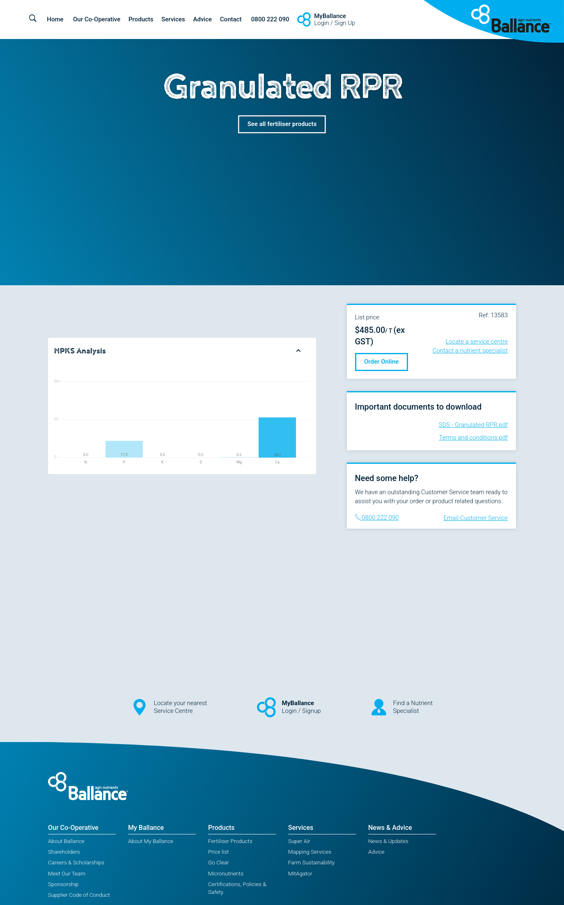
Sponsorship (63, 884)
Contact (231, 19)
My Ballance (146, 828)
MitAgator (300, 873)
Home (55, 19)
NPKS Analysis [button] (80, 350)
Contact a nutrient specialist (470, 350)
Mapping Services (309, 851)
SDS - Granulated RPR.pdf (473, 424)
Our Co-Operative (96, 19)
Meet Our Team (66, 873)
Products (141, 19)
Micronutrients (225, 873)
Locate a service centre (477, 341)
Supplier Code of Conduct (79, 894)
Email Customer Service (475, 518)
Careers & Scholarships (76, 862)
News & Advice (390, 828)
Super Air (299, 841)
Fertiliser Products (230, 841)
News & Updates (388, 841)
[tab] (182, 351)
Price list (218, 851)
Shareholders (64, 851)
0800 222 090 (270, 19)
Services (173, 19)
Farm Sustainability (311, 862)
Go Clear (218, 862)
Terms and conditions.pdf (473, 437)
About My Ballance (150, 841)
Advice (202, 19)
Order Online (381, 361)
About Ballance (66, 841)
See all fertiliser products (282, 124)
